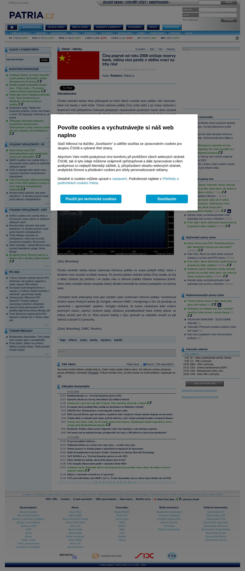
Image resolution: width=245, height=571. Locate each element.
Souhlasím (166, 199)
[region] (124, 162)
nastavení (119, 179)
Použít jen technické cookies (91, 199)
